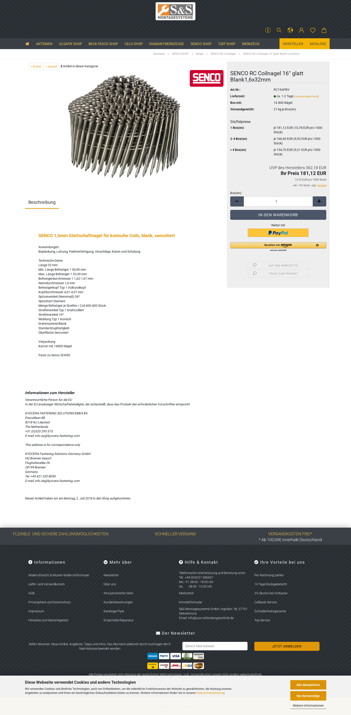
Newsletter (111, 575)
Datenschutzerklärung (210, 693)
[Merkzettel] (312, 30)
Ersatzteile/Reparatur (119, 620)
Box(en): (236, 193)
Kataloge (318, 44)
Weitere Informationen (308, 705)
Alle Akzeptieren (308, 685)
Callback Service (265, 602)
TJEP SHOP (226, 44)
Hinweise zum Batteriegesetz (48, 620)
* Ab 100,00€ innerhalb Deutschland (290, 539)
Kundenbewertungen (118, 602)
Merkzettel (186, 593)
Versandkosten (200, 674)
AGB (31, 593)
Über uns (110, 584)
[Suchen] (279, 30)
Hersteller (293, 44)
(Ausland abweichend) (306, 96)
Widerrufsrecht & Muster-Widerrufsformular (58, 575)
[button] (290, 30)
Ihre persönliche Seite (118, 593)
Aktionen (44, 44)
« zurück (51, 66)
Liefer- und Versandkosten (46, 584)
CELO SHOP (134, 44)
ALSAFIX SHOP (70, 44)
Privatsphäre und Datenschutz (49, 602)
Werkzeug (250, 44)
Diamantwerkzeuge (166, 44)
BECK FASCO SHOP (103, 44)
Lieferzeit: (237, 96)
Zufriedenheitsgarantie (270, 611)
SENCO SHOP (201, 44)
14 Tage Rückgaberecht (270, 584)
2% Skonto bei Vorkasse (270, 593)
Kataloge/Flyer (114, 611)
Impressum (36, 611)
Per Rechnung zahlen (269, 575)
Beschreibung (42, 202)
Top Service (262, 620)
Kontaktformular (190, 602)
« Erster (36, 66)
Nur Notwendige (308, 696)
